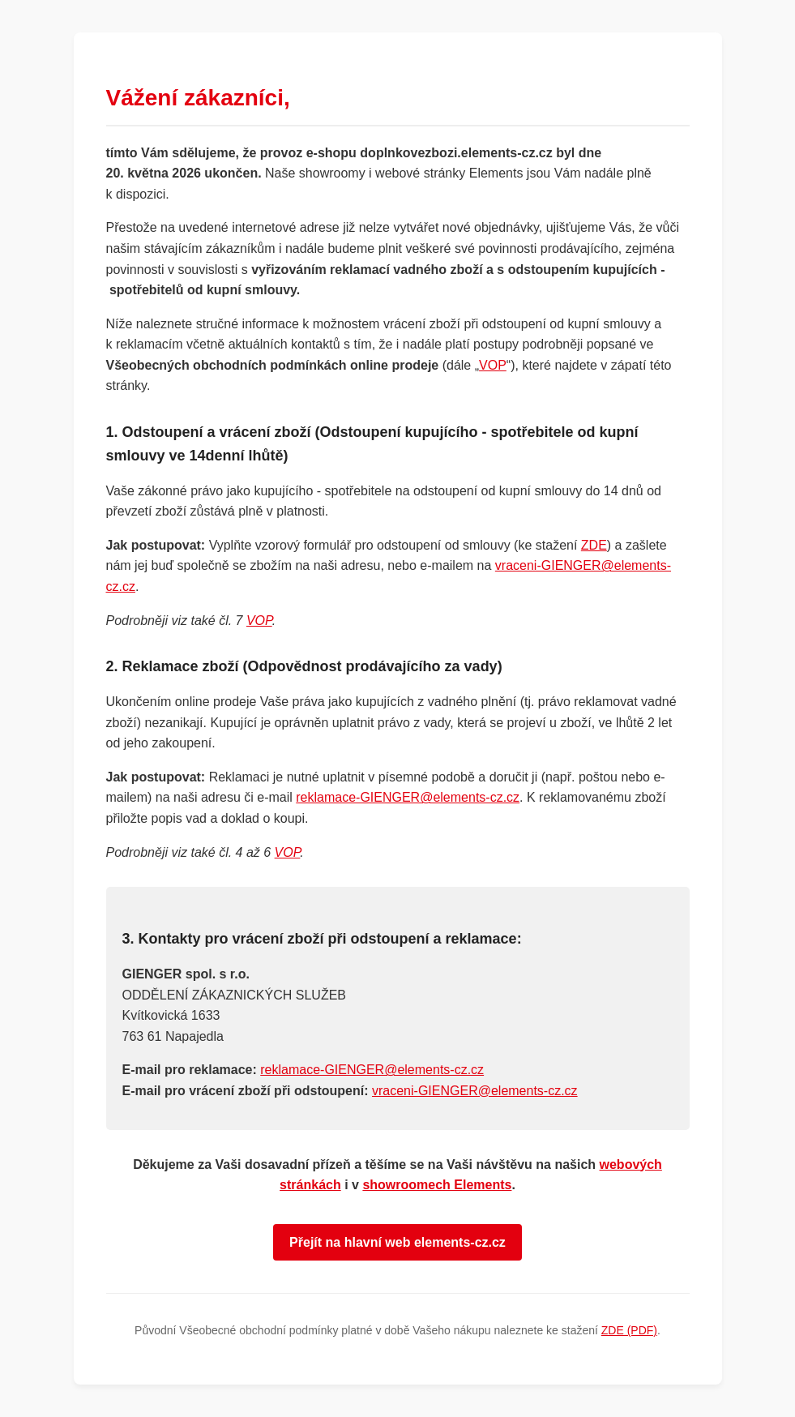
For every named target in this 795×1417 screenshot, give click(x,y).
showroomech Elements (436, 1185)
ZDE (594, 545)
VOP (492, 365)
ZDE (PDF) (629, 1330)
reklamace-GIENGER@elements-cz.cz (407, 797)
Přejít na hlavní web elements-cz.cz (397, 1242)
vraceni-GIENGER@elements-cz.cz (475, 1091)
